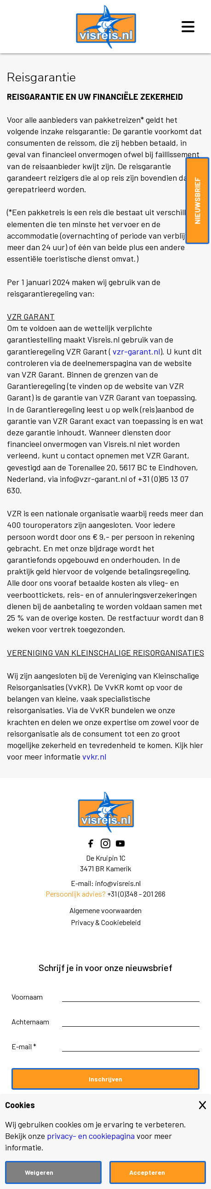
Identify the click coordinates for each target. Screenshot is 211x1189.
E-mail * (23, 1046)
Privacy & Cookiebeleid (106, 922)
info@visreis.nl (118, 883)
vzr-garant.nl (136, 351)
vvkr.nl (94, 756)
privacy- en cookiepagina (91, 1136)
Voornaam (27, 996)
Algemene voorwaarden (105, 910)
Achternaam (30, 1021)
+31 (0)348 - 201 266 (136, 893)
